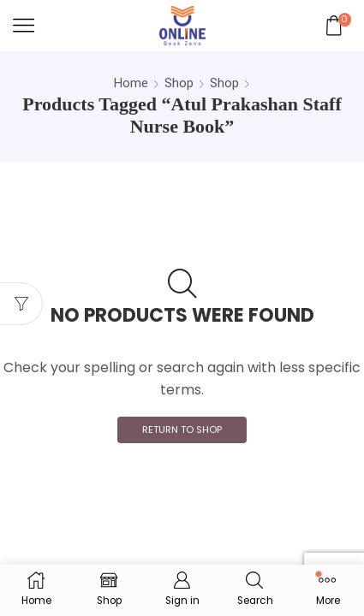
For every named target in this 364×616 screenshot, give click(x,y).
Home (131, 83)
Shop (179, 83)
